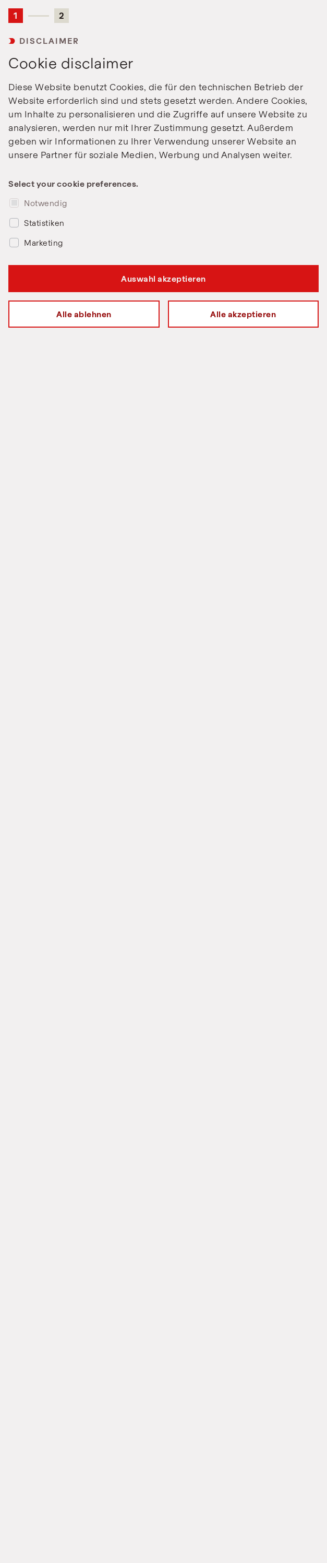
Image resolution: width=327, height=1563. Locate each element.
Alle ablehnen (84, 314)
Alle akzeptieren (243, 314)
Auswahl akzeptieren (163, 278)
